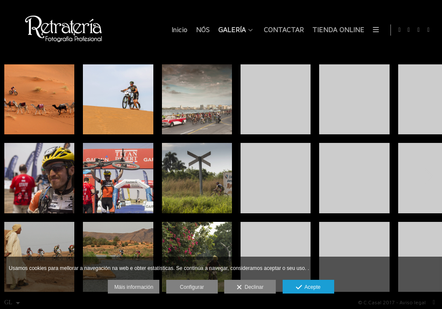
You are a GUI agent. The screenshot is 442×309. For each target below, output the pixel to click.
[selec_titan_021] (118, 178)
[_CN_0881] (197, 178)
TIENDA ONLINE (337, 29)
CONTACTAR (282, 29)
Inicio (178, 29)
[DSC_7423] (197, 99)
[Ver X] (419, 30)
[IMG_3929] (39, 99)
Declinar (250, 287)
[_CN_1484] (275, 99)
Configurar (192, 287)
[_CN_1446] (354, 99)
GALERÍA (230, 29)
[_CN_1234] (275, 178)
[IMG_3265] (118, 99)
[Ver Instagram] (428, 30)
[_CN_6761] (354, 178)
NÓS (201, 29)
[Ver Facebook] (409, 30)
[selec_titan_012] (39, 178)
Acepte (308, 287)
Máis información (133, 287)
